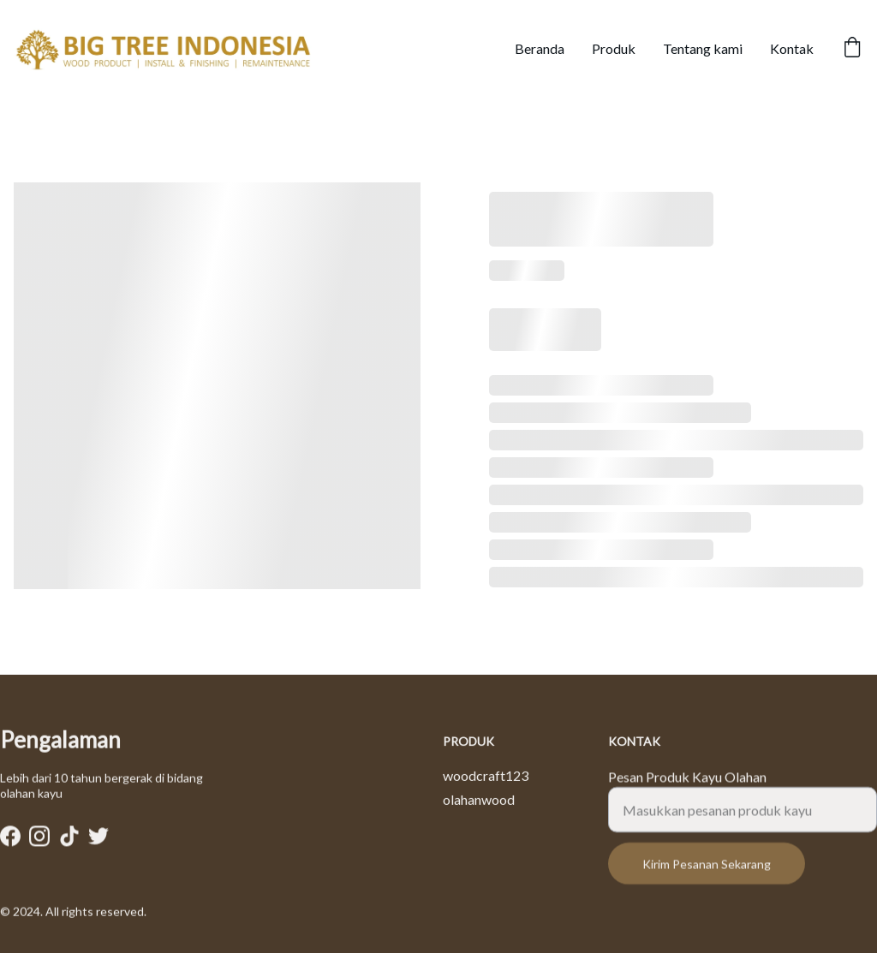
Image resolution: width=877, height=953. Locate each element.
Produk (613, 48)
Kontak (792, 48)
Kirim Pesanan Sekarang (706, 874)
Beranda (539, 48)
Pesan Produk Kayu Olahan (687, 786)
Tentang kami (703, 48)
